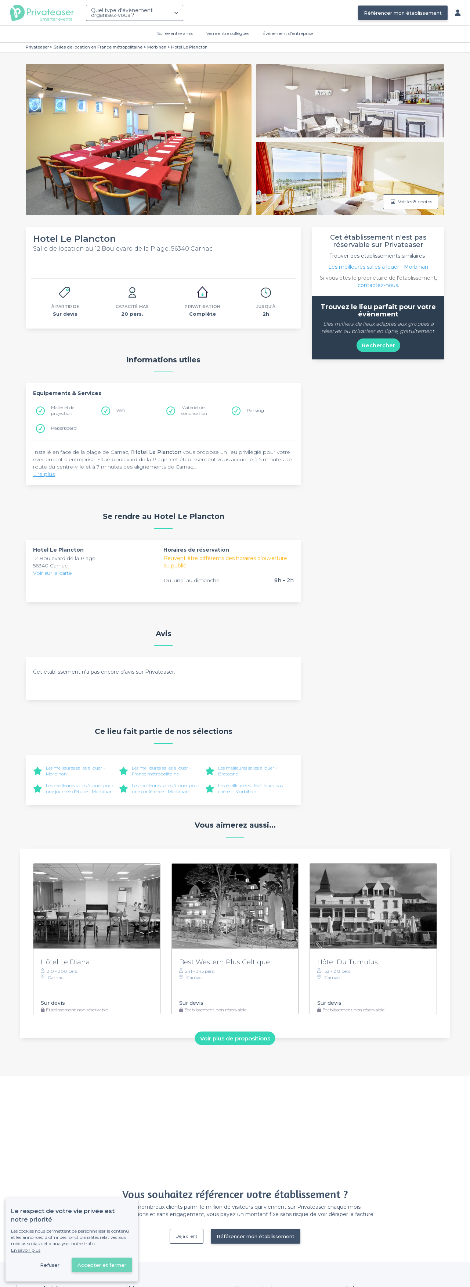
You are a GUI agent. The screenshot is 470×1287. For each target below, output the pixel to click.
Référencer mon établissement (403, 13)
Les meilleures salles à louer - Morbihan (378, 267)
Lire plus (44, 474)
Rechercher (378, 345)
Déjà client (187, 1236)
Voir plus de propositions (235, 1038)
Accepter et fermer (101, 1265)
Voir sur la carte (52, 573)
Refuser (49, 1265)
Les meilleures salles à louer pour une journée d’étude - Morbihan (79, 788)
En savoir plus (25, 1250)
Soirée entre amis (175, 33)
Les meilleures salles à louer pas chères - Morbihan (250, 788)
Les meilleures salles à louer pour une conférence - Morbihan (165, 788)
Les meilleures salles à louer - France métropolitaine (161, 771)
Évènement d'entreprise (288, 33)
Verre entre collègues (227, 33)
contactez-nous (378, 285)
